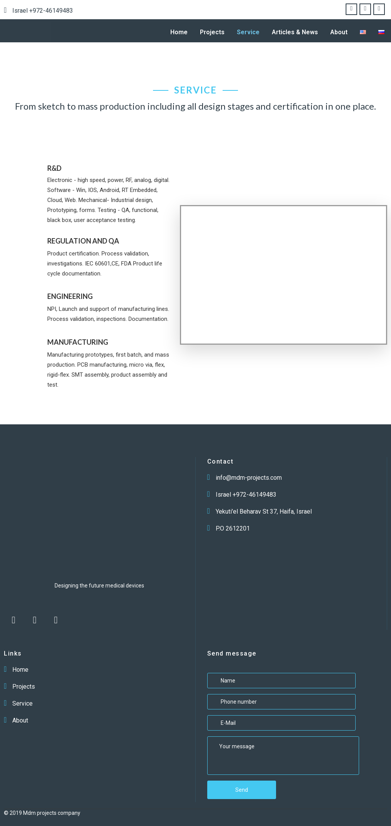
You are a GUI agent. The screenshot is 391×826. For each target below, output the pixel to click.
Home (179, 32)
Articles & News (295, 32)
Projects (212, 32)
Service (248, 32)
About (339, 32)
